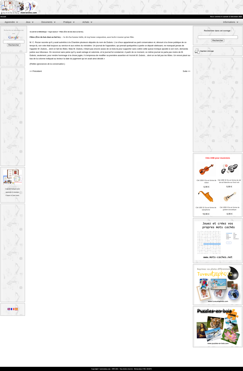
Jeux (28, 22)
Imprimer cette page (207, 51)
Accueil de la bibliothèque (38, 32)
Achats (85, 22)
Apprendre (10, 22)
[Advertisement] (205, 7)
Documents (46, 22)
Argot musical (52, 32)
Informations (229, 22)
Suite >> (186, 71)
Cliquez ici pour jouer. (12, 195)
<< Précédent (36, 71)
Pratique (67, 22)
